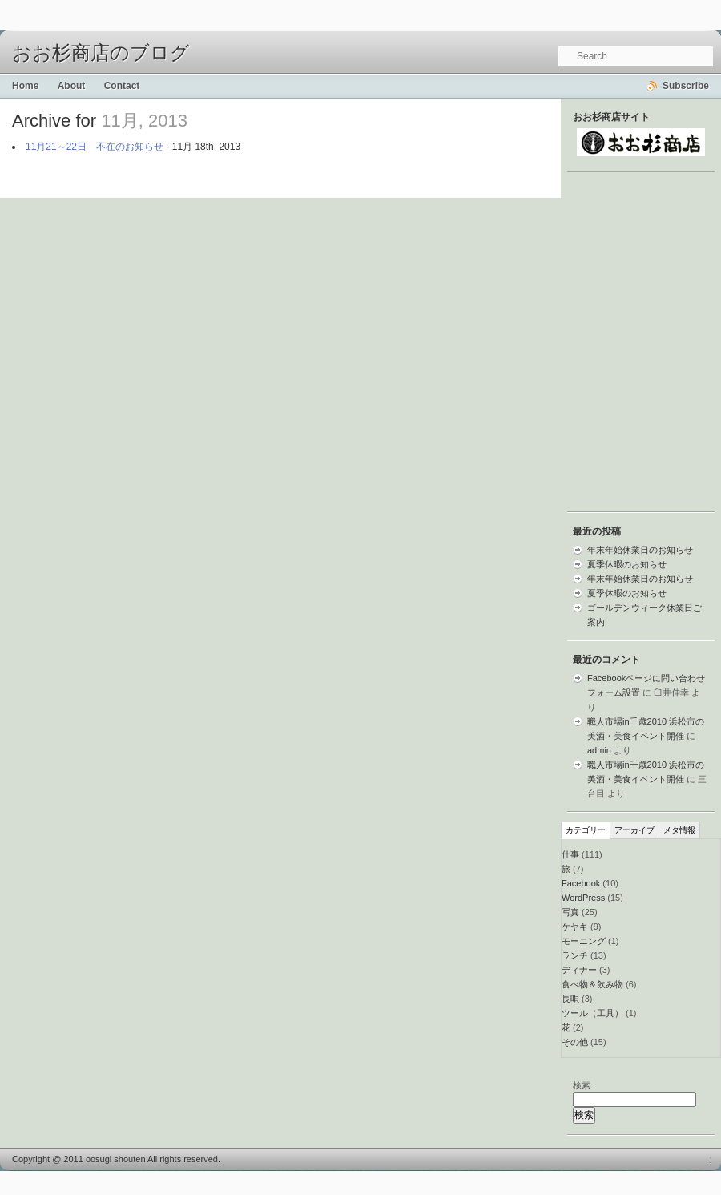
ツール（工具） (592, 1013)
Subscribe (686, 85)
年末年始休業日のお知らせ (640, 550)
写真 (570, 912)
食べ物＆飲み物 (592, 984)
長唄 (570, 998)
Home (25, 85)
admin (599, 750)
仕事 (570, 854)
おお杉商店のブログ (101, 52)
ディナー (579, 970)
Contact (122, 85)
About (72, 85)
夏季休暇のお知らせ (627, 564)
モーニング (584, 941)
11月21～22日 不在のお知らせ (94, 146)
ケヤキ (575, 926)
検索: (583, 1085)
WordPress (583, 897)
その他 (575, 1042)
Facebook (581, 883)
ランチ (575, 955)
